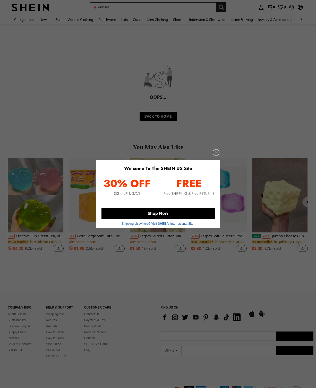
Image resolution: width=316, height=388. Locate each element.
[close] (216, 152)
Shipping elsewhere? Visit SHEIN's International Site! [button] (158, 223)
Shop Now (158, 213)
